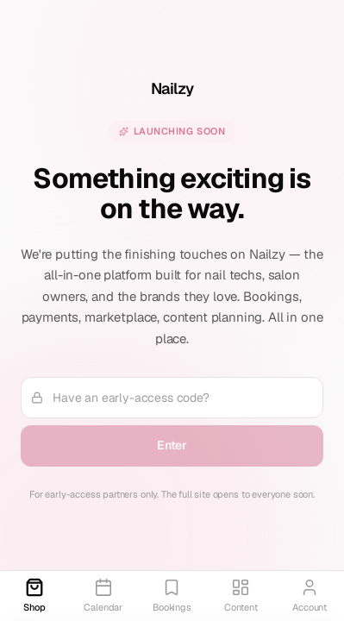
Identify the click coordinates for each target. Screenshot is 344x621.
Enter (172, 445)
